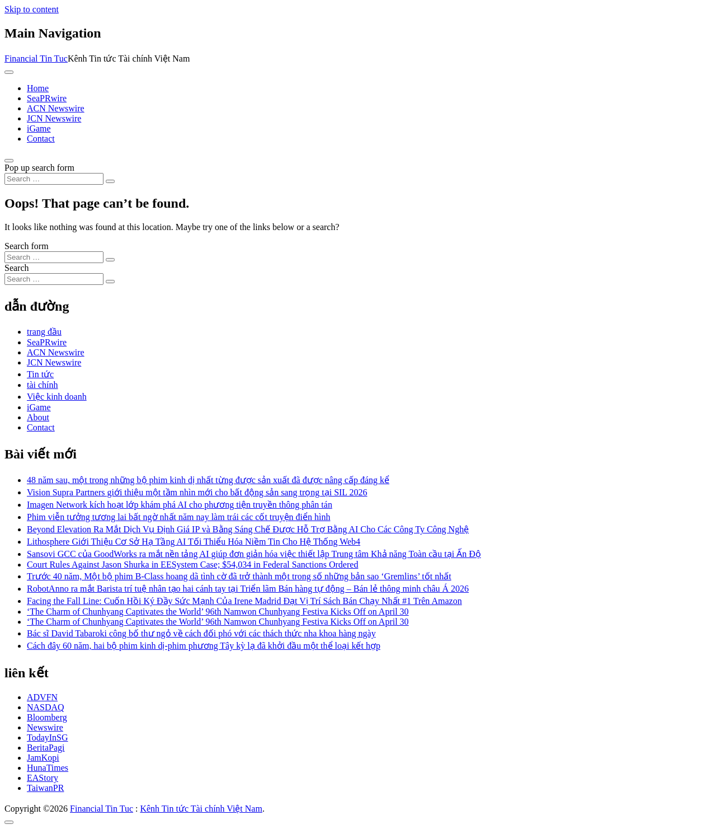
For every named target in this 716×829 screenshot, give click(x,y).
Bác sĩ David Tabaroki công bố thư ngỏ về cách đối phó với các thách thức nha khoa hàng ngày (201, 633)
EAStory (42, 778)
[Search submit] (110, 181)
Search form (26, 246)
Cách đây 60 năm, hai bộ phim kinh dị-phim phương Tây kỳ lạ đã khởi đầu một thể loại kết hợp (203, 645)
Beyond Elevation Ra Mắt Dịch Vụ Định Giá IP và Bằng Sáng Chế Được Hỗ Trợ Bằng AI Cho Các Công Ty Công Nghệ (248, 529)
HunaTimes (47, 767)
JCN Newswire (54, 118)
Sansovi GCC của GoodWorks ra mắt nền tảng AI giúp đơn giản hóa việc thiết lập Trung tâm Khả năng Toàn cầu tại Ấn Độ (254, 554)
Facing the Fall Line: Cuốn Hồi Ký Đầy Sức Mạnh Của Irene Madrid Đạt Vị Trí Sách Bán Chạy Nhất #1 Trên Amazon (244, 601)
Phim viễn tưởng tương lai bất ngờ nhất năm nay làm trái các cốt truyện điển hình (178, 517)
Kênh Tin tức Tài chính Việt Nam (201, 808)
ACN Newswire (55, 108)
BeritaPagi (46, 747)
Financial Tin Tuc (36, 58)
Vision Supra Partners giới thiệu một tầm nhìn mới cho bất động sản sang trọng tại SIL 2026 (197, 492)
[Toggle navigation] (8, 72)
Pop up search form (39, 167)
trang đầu (44, 331)
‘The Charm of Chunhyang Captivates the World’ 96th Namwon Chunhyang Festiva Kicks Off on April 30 (218, 611)
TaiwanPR (45, 788)
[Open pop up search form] (8, 160)
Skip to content (31, 9)
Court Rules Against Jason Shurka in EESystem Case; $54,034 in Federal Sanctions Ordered (192, 564)
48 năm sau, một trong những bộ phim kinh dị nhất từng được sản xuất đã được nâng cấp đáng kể (208, 480)
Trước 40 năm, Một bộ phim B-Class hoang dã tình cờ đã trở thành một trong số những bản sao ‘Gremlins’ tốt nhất (239, 576)
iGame (39, 128)
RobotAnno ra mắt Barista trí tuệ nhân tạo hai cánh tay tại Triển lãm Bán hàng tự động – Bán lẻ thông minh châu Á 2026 (248, 588)
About (38, 417)
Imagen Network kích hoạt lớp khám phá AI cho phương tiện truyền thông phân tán (179, 504)
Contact (41, 138)
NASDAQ (45, 707)
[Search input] (53, 179)
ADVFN (42, 697)
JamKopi (43, 757)
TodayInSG (47, 737)
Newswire (45, 727)
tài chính (42, 385)
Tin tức (40, 374)
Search (16, 268)
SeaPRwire (47, 98)
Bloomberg (47, 717)
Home (38, 88)
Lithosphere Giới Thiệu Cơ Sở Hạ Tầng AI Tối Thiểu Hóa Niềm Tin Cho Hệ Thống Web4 (193, 541)
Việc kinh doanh (57, 396)
